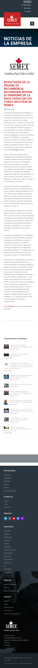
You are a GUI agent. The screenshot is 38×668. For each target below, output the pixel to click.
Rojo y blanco (8, 559)
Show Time (7, 556)
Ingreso (27, 1)
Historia (6, 588)
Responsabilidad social (11, 591)
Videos (27, 8)
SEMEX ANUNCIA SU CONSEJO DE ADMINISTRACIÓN (19, 355)
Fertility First (8, 537)
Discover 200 (8, 610)
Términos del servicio (10, 663)
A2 (5, 566)
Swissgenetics (8, 572)
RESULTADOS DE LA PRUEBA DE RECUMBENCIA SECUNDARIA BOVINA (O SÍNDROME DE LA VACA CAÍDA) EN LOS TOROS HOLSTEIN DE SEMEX (18, 94)
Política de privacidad (25, 663)
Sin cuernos (8, 563)
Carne (6, 504)
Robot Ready (8, 553)
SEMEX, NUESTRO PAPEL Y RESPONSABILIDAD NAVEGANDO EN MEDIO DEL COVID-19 (17, 429)
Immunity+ (7, 475)
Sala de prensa (9, 607)
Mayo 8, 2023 (9, 109)
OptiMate (7, 481)
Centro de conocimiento (12, 614)
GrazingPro (7, 569)
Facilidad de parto (10, 550)
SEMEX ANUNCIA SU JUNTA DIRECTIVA (21, 384)
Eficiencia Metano (10, 491)
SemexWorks (8, 478)
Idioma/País (26, 5)
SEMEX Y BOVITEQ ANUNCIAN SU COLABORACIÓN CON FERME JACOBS (20, 392)
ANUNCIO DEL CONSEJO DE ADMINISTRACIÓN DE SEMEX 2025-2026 (21, 346)
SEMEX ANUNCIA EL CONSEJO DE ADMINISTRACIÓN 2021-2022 (19, 419)
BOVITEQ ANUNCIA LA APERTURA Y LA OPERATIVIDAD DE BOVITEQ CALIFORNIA (21, 410)
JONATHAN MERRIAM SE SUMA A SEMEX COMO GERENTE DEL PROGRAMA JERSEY (20, 401)
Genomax (7, 540)
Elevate (6, 484)
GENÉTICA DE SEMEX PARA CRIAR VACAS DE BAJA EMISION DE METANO (21, 376)
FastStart (7, 534)
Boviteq (6, 488)
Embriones (7, 507)
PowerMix (7, 547)
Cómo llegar (7, 645)
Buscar (28, 11)
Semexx (6, 544)
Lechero (6, 501)
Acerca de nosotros (10, 584)
